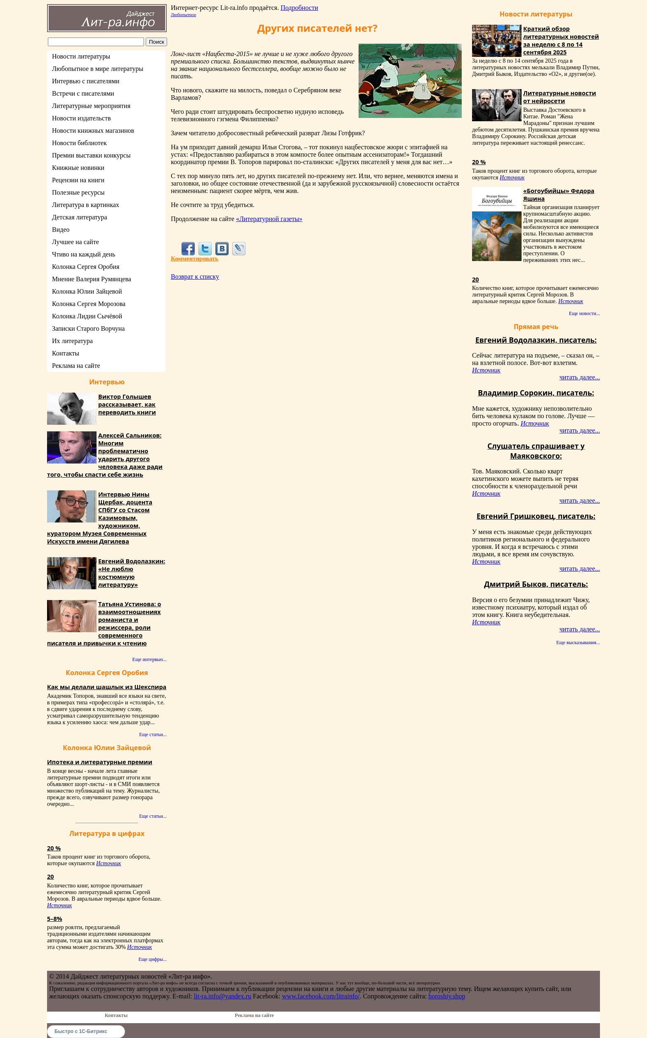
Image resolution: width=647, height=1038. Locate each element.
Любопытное (183, 14)
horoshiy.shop (446, 996)
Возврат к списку (195, 276)
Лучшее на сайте (75, 241)
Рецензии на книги (78, 180)
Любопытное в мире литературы (97, 68)
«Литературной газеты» (269, 218)
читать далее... (580, 377)
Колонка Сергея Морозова (88, 303)
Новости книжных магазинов (93, 130)
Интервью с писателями (85, 81)
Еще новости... (584, 313)
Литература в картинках (85, 204)
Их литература (72, 340)
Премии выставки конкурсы (91, 155)
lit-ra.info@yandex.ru (222, 996)
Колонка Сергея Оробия (85, 266)
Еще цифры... (152, 959)
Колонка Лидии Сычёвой (87, 316)
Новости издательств (81, 118)
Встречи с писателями (83, 93)
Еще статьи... (153, 734)
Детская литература (79, 217)
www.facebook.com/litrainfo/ (320, 996)
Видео (60, 229)
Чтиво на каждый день (83, 254)
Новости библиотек (79, 142)
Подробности (299, 7)
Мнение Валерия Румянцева (91, 278)
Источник (108, 863)
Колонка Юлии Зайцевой (87, 291)
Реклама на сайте (76, 365)
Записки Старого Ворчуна (88, 328)
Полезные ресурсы (78, 192)
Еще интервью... (149, 659)
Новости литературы (81, 56)
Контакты (65, 353)
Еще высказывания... (578, 642)
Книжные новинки (78, 167)
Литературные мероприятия (91, 105)
